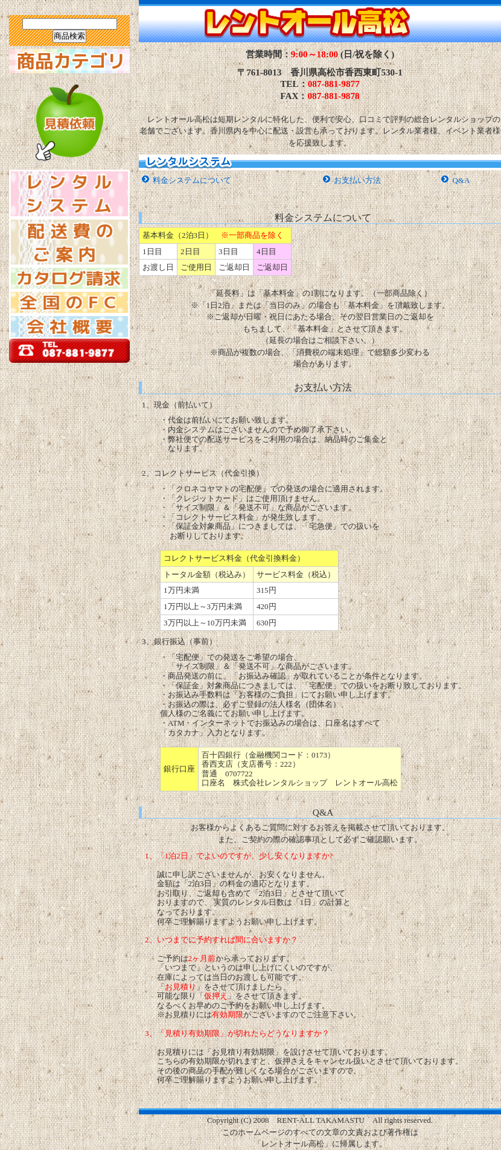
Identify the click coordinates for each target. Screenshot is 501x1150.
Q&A (461, 180)
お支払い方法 (357, 180)
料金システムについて (192, 180)
